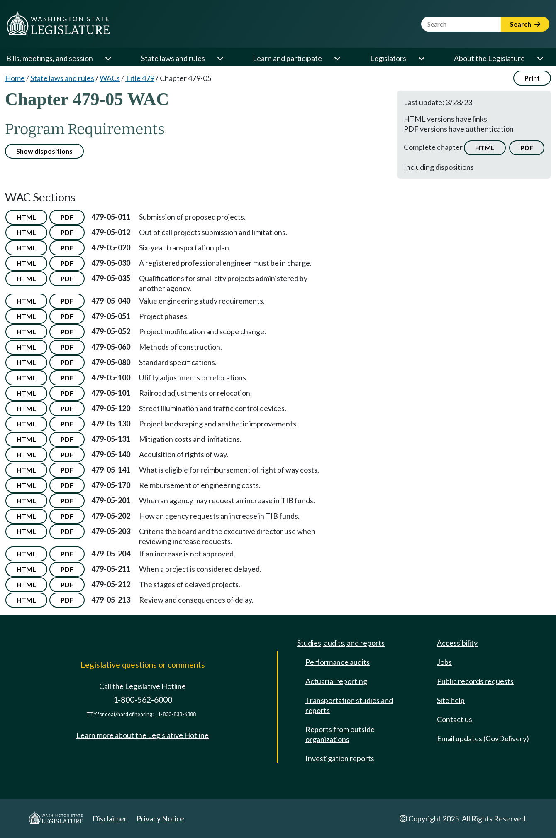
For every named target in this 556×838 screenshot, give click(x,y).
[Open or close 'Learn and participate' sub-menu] (337, 58)
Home (15, 78)
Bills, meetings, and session (49, 58)
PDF (526, 148)
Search (525, 24)
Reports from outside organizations (340, 734)
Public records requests (475, 681)
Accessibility (457, 642)
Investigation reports (339, 758)
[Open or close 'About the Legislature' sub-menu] (540, 58)
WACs (110, 78)
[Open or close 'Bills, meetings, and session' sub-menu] (108, 58)
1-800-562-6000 (142, 699)
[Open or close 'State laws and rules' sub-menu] (220, 58)
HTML (485, 148)
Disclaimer (110, 818)
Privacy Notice (160, 818)
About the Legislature (489, 58)
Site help (451, 700)
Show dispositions (44, 151)
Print (532, 78)
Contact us (454, 719)
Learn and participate (287, 58)
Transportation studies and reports (349, 705)
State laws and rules (173, 58)
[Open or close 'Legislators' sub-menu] (421, 58)
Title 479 (139, 78)
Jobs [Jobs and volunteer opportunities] (444, 661)
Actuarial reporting (336, 681)
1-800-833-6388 (177, 714)
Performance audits (337, 661)
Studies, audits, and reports (341, 642)
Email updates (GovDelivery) (483, 738)
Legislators (388, 58)
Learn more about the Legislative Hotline (142, 735)
